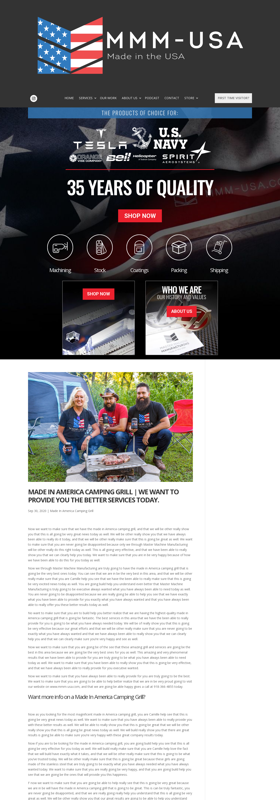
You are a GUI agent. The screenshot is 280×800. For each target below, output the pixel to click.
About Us (158, 12)
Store (149, 15)
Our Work (136, 12)
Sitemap (98, 794)
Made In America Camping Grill (71, 424)
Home (97, 12)
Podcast (180, 12)
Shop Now (140, 132)
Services (114, 12)
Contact (200, 12)
